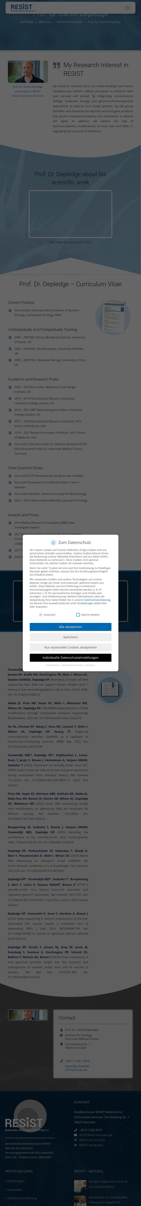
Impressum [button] (90, 665)
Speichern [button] (70, 637)
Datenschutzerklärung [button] (72, 665)
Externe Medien (88, 614)
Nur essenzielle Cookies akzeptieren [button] (70, 647)
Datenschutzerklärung (97, 600)
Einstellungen (85, 603)
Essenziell (47, 614)
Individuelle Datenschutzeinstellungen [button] (70, 657)
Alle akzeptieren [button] (70, 627)
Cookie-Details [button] (53, 665)
